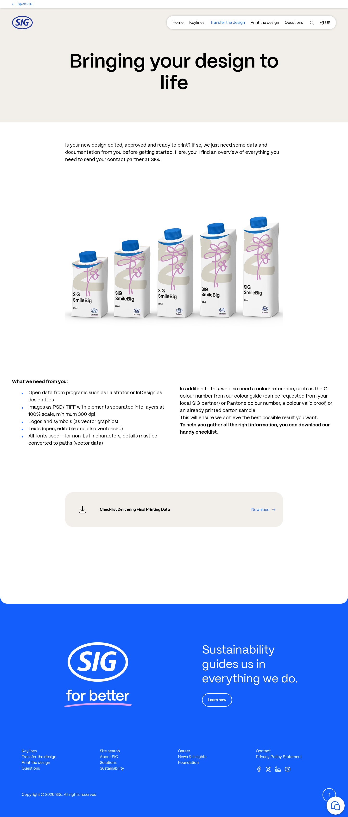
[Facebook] (261, 768)
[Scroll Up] (329, 795)
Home (177, 22)
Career (184, 751)
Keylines (196, 22)
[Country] (325, 22)
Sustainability (112, 768)
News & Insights (192, 756)
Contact (263, 751)
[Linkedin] (280, 768)
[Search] (311, 22)
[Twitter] (270, 768)
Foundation (188, 762)
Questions (294, 22)
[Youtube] (289, 768)
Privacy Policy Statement (279, 756)
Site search (110, 751)
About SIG (109, 756)
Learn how (217, 699)
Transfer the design (227, 22)
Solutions (108, 762)
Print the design (265, 22)
